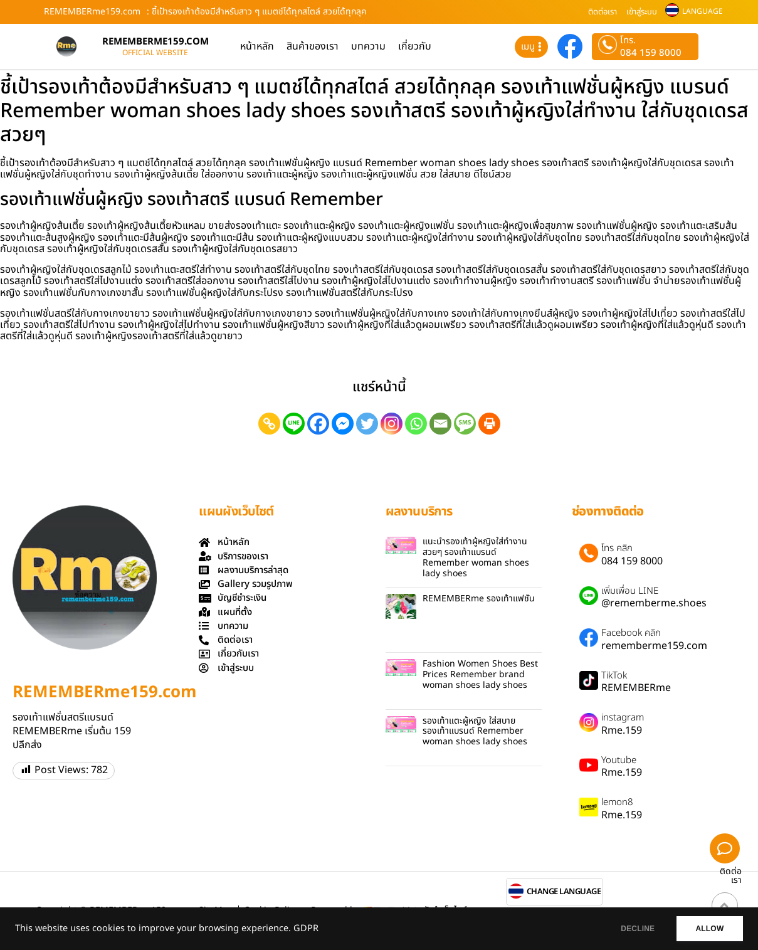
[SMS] (465, 424)
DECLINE (629, 928)
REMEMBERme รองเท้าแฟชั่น (479, 598)
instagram (622, 718)
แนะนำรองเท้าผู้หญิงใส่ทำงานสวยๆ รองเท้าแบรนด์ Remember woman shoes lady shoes (476, 557)
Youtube (618, 761)
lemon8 (617, 803)
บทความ (368, 46)
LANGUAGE (702, 11)
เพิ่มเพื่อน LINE (629, 591)
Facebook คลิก (631, 633)
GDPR (305, 929)
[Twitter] (367, 424)
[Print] (489, 424)
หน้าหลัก (257, 46)
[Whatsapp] (416, 424)
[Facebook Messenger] (343, 424)
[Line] (294, 424)
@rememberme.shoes (654, 603)
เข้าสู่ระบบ (641, 12)
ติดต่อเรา (602, 12)
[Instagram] (392, 424)
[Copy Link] (269, 424)
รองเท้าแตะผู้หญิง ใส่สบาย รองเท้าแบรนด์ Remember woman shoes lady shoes (475, 731)
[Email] (440, 424)
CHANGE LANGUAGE (564, 892)
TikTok (614, 676)
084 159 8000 (651, 53)
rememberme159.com (654, 646)
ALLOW (707, 928)
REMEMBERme (636, 688)
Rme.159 (621, 731)
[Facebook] (318, 424)
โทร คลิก (617, 549)
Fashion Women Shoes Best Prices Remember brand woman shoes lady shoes (480, 674)
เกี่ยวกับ (414, 46)
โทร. (628, 41)
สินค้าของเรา (313, 46)
